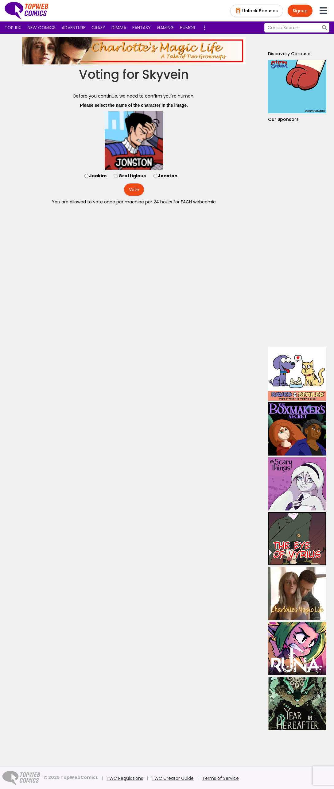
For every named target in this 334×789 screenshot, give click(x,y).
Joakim (98, 176)
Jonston (167, 176)
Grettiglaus (132, 176)
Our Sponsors (283, 119)
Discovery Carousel (290, 54)
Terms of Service (220, 778)
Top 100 (13, 28)
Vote (134, 190)
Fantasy (141, 28)
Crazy (98, 28)
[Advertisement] (297, 234)
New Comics (42, 28)
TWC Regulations (125, 778)
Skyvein (165, 74)
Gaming (165, 28)
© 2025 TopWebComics (71, 777)
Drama (118, 28)
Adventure (73, 28)
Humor (187, 28)
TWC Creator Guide (173, 778)
